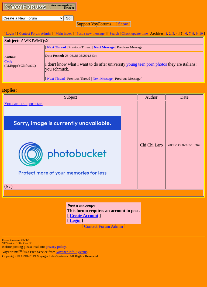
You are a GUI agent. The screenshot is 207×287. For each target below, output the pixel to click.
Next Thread (56, 78)
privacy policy (56, 247)
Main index (64, 33)
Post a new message (91, 33)
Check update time (135, 33)
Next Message (103, 78)
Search (114, 33)
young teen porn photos (146, 64)
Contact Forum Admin (35, 33)
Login (10, 33)
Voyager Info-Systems (71, 252)
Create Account (84, 215)
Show (123, 24)
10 (201, 33)
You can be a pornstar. (23, 103)
